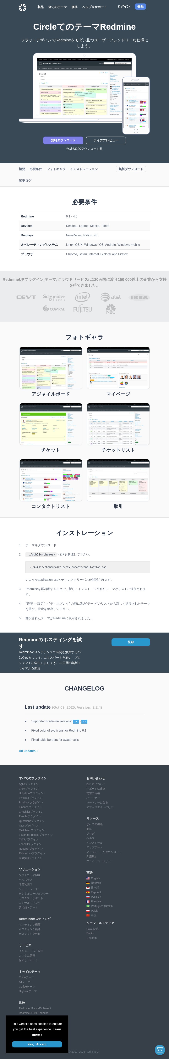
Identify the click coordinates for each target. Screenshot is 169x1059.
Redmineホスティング (35, 918)
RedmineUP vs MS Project (35, 1008)
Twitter (90, 933)
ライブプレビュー (106, 140)
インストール (94, 842)
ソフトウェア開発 (30, 874)
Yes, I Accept (37, 1044)
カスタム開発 (27, 955)
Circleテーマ (26, 977)
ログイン (124, 6)
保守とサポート (28, 960)
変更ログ (25, 180)
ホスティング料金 (30, 933)
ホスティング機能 (30, 929)
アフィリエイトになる (99, 806)
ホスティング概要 (30, 924)
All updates (27, 750)
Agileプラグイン (28, 783)
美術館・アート (28, 907)
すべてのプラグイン (33, 778)
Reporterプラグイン (31, 848)
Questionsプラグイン (32, 820)
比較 (22, 1002)
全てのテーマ (57, 7)
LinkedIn (91, 937)
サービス (25, 945)
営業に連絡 (93, 793)
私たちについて (95, 783)
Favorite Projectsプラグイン (36, 834)
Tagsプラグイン (28, 825)
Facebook (92, 928)
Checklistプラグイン (31, 811)
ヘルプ (90, 837)
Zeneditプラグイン (30, 843)
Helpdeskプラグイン (31, 793)
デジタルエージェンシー (34, 893)
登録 (131, 642)
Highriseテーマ (28, 991)
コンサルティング (30, 902)
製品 (40, 7)
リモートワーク (28, 888)
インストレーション (84, 169)
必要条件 (36, 169)
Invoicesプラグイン (30, 797)
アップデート (94, 847)
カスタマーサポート (31, 898)
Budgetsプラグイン (30, 857)
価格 (74, 7)
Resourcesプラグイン (32, 853)
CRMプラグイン (29, 788)
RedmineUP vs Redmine (33, 1012)
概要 (22, 169)
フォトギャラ (56, 169)
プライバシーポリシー (99, 861)
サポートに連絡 (95, 788)
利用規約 (91, 856)
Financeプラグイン (30, 806)
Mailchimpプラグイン (32, 830)
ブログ (90, 833)
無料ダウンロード (63, 140)
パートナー (93, 797)
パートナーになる (97, 802)
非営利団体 (25, 884)
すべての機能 (94, 824)
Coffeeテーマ (27, 986)
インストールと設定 (31, 950)
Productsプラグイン (31, 802)
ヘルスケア (25, 879)
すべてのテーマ (30, 971)
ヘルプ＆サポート (94, 7)
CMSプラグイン (28, 839)
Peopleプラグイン (30, 816)
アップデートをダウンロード (104, 851)
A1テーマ (24, 981)
